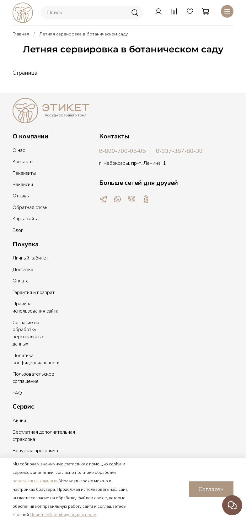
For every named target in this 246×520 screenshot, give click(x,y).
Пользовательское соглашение (33, 377)
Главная (21, 34)
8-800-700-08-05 (122, 151)
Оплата (21, 281)
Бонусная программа (35, 451)
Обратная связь (30, 207)
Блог (18, 230)
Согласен (211, 489)
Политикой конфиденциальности (63, 515)
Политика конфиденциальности (36, 359)
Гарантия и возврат (34, 292)
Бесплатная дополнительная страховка (44, 435)
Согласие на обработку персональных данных (28, 333)
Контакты (23, 161)
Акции (19, 420)
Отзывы (21, 196)
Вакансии (23, 184)
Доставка (23, 269)
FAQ (17, 393)
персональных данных (35, 481)
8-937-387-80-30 (179, 151)
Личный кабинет (30, 258)
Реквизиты (24, 173)
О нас (19, 150)
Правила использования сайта (35, 307)
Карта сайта (26, 219)
